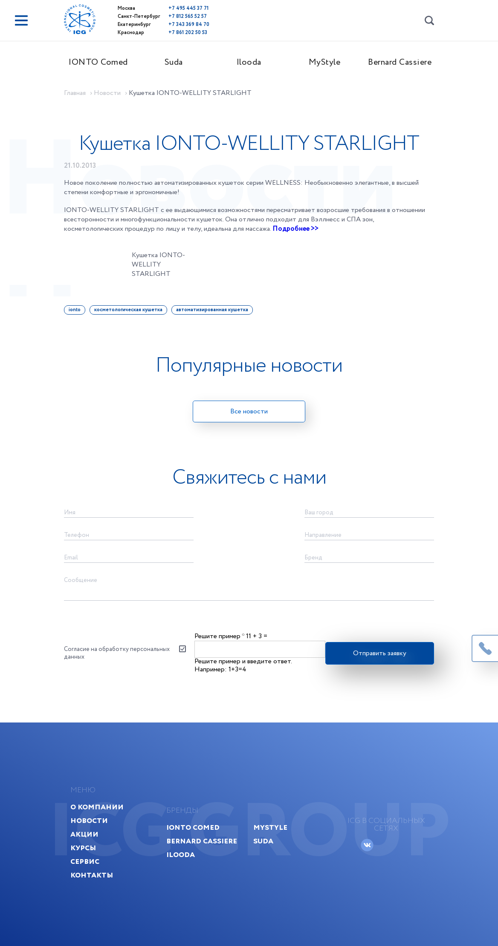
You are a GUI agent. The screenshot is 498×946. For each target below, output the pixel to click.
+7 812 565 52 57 (187, 16)
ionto (75, 309)
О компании (97, 807)
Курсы (83, 848)
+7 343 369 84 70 (188, 24)
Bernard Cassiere (399, 62)
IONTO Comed (98, 62)
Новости (89, 820)
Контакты (91, 875)
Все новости (249, 411)
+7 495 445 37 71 (188, 8)
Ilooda (249, 62)
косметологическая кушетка (128, 309)
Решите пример (219, 636)
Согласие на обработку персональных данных (117, 653)
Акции (84, 834)
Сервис (84, 861)
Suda (174, 62)
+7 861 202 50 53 (187, 32)
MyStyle (325, 62)
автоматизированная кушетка (212, 309)
